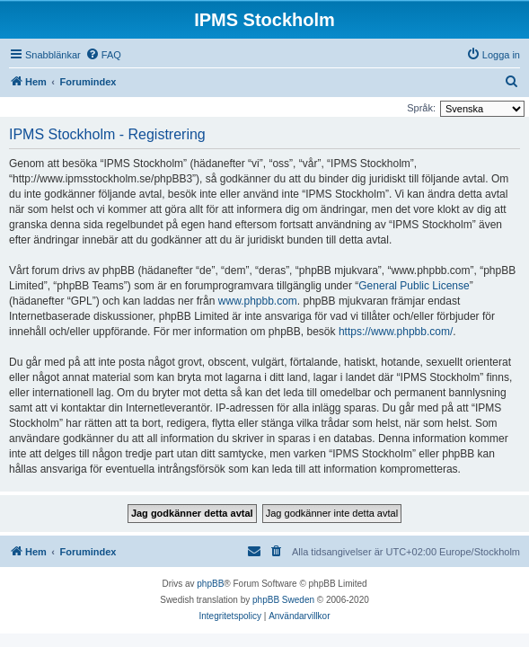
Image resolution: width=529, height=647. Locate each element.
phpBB (210, 584)
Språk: (421, 107)
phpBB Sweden (283, 600)
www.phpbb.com (257, 301)
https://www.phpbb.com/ (396, 331)
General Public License (413, 285)
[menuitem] (103, 55)
